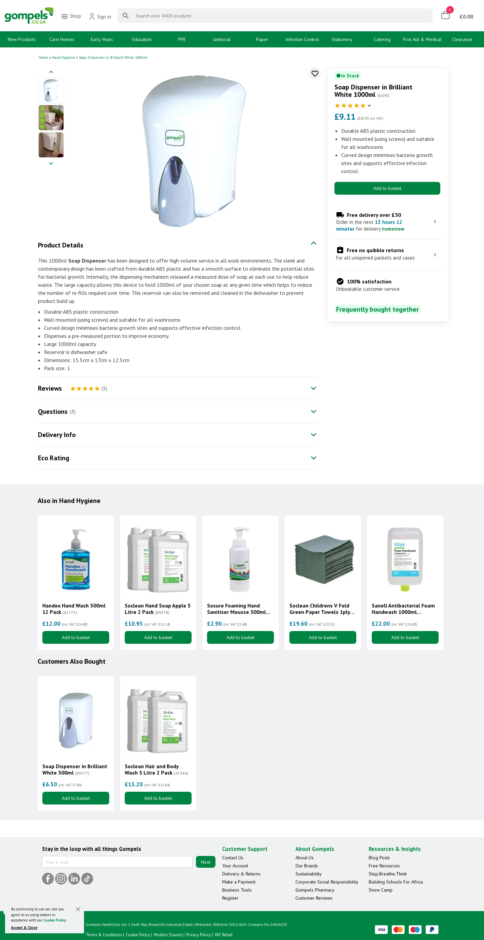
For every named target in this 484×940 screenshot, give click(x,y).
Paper (262, 39)
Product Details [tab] (60, 245)
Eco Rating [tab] (53, 458)
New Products (22, 39)
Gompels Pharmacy (314, 890)
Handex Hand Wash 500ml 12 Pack (74, 608)
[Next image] (51, 164)
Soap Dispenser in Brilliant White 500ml (74, 769)
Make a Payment (238, 882)
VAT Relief (223, 934)
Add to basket (387, 188)
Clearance (462, 39)
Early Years (102, 39)
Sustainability (308, 874)
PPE (182, 39)
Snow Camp (381, 890)
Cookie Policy (54, 920)
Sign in (100, 16)
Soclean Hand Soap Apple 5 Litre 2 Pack (158, 608)
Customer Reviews (313, 898)
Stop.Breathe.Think (388, 874)
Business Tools (237, 890)
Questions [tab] (53, 411)
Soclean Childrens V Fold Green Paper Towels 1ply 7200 (319, 608)
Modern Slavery (168, 934)
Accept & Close (24, 927)
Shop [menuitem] (71, 16)
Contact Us (232, 858)
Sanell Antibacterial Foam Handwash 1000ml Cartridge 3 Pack (403, 608)
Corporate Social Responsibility (326, 882)
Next (205, 862)
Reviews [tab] (50, 388)
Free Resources (384, 866)
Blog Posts (379, 858)
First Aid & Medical (422, 39)
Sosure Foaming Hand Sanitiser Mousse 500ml (236, 608)
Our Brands (306, 866)
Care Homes (61, 39)
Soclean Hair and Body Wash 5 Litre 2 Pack (156, 769)
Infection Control (302, 39)
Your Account (235, 866)
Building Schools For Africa (396, 882)
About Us (304, 858)
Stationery (342, 39)
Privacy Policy (198, 934)
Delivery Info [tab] (57, 434)
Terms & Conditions (104, 934)
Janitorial (222, 39)
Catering (382, 39)
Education (142, 39)
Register (230, 898)
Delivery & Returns (241, 874)
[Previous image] (51, 72)
